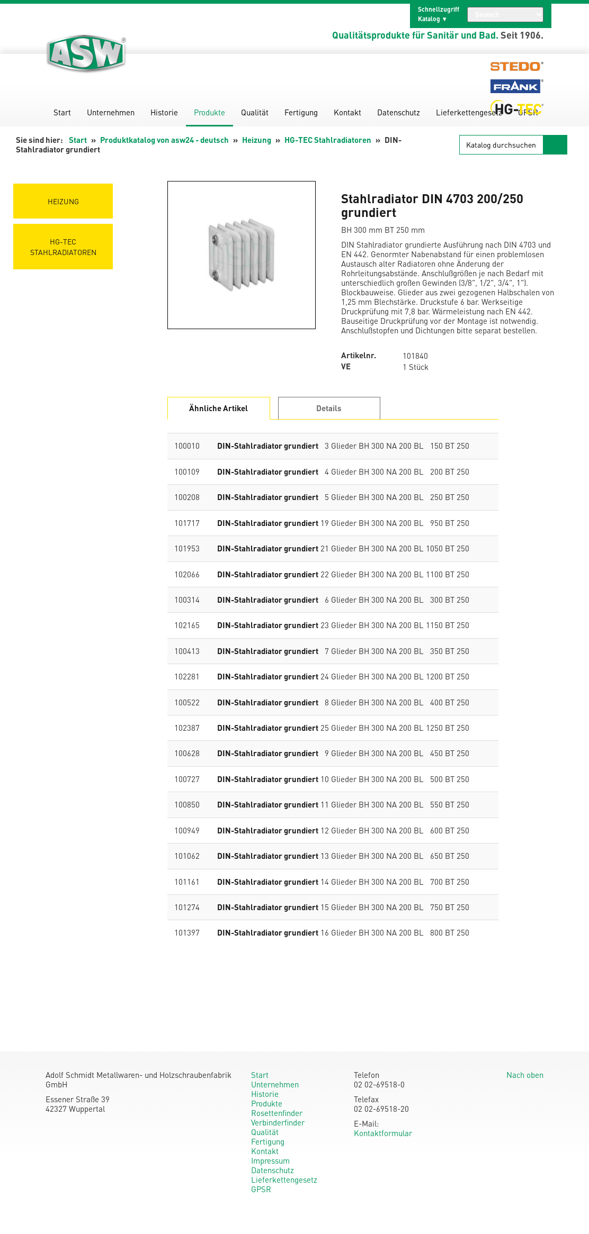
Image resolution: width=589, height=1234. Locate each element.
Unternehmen (111, 112)
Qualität (255, 112)
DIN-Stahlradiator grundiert (267, 445)
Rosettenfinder (276, 1113)
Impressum (270, 1160)
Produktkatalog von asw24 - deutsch (164, 139)
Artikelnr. (358, 355)
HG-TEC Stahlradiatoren (327, 139)
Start (62, 112)
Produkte (209, 112)
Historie (164, 112)
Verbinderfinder (278, 1122)
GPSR (261, 1189)
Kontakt (347, 112)
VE (346, 366)
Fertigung (301, 112)
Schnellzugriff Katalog (438, 14)
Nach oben (524, 1074)
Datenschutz (398, 112)
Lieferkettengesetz (469, 112)
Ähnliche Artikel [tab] (218, 408)
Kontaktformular (383, 1133)
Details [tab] (329, 408)
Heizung (256, 139)
